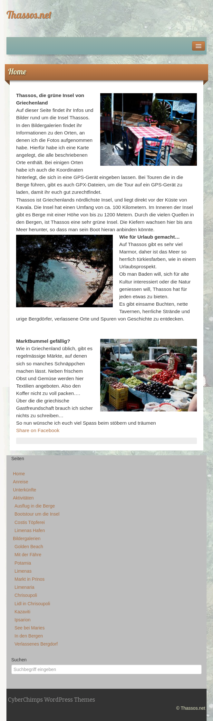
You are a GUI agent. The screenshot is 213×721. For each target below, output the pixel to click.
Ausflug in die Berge (35, 506)
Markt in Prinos (29, 579)
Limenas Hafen (30, 530)
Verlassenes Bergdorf (36, 644)
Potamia (23, 563)
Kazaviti (22, 611)
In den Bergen (29, 635)
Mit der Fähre (28, 554)
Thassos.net (29, 14)
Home (19, 473)
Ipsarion (23, 619)
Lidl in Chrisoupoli (32, 603)
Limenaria (24, 587)
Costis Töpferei (30, 522)
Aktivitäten (23, 497)
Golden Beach (29, 546)
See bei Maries (29, 627)
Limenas (23, 571)
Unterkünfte (24, 489)
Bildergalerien (27, 538)
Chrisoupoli (26, 595)
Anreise (20, 481)
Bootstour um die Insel (37, 514)
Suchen (18, 659)
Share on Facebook (37, 430)
